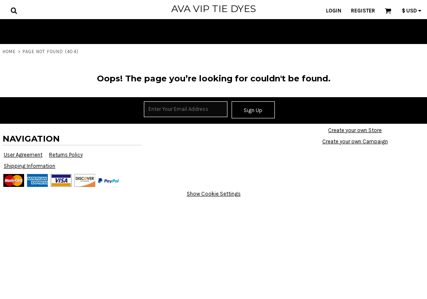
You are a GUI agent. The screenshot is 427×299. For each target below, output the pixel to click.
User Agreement (23, 155)
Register (363, 10)
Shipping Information (29, 166)
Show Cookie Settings (214, 194)
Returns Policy (66, 155)
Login (333, 10)
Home (9, 51)
